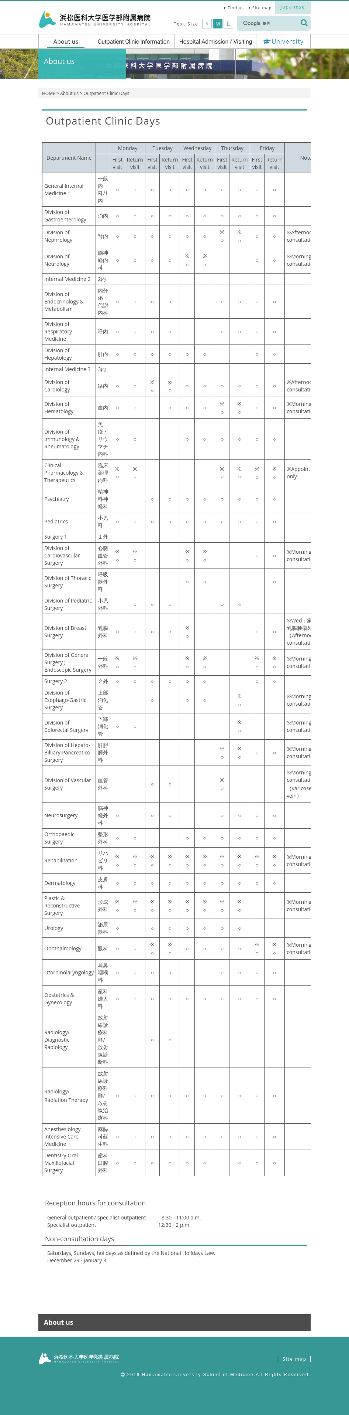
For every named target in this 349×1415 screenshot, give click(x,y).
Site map (262, 7)
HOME (48, 93)
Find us (236, 7)
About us (69, 93)
